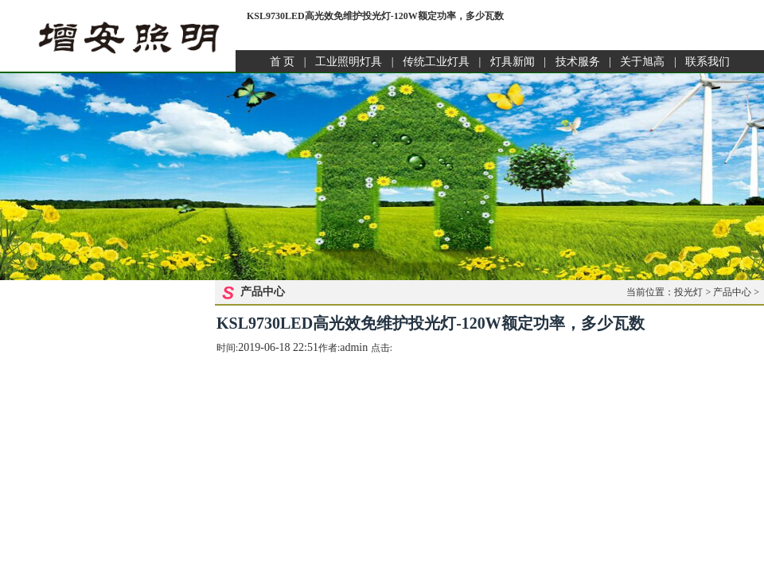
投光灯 (688, 292)
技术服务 (577, 62)
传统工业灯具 (436, 62)
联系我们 (707, 62)
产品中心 (732, 292)
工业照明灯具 (348, 62)
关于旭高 (642, 62)
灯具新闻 (512, 62)
